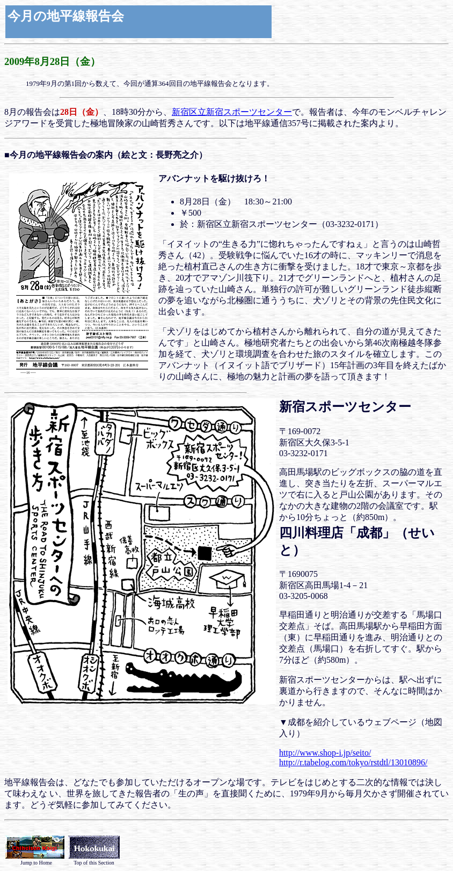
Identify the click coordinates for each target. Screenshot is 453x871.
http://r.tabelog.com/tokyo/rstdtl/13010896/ (353, 762)
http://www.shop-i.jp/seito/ (325, 752)
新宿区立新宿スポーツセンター (232, 111)
